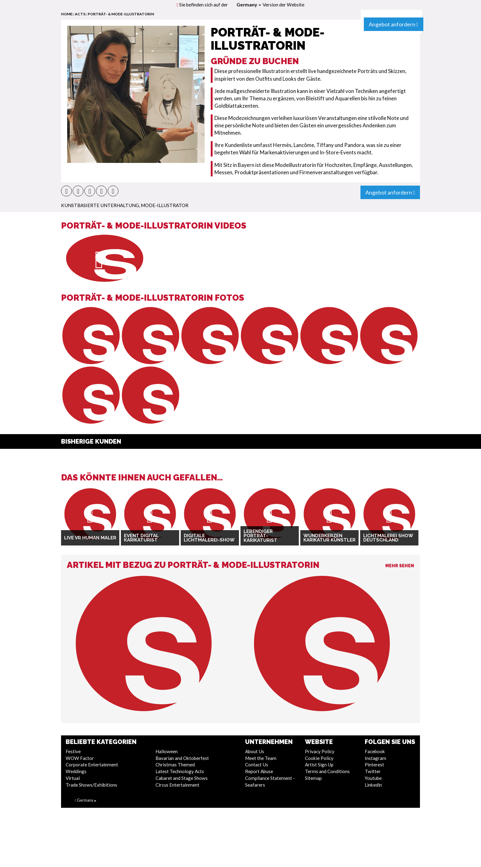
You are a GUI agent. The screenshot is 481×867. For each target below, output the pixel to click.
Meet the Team (260, 758)
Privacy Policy (319, 751)
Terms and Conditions (327, 771)
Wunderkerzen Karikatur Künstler (329, 538)
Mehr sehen (399, 565)
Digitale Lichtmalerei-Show (209, 538)
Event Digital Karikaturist (141, 538)
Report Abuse (259, 771)
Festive (73, 751)
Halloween (167, 751)
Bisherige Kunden (91, 441)
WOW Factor (80, 758)
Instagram (375, 758)
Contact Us (256, 764)
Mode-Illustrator (164, 205)
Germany (249, 4)
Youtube (373, 778)
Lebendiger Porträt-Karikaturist (260, 535)
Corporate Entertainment (92, 764)
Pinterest (374, 764)
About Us (254, 751)
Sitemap (313, 778)
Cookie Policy (319, 758)
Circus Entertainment (177, 785)
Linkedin (373, 785)
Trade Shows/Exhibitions (91, 785)
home (66, 14)
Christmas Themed (175, 764)
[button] (66, 191)
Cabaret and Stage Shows (182, 778)
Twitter (373, 771)
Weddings (76, 771)
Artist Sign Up (319, 764)
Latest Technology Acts (180, 771)
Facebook (375, 751)
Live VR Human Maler (90, 538)
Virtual (73, 778)
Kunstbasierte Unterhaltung (100, 205)
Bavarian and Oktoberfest (182, 758)
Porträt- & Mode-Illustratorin (121, 14)
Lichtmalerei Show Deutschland (388, 538)
